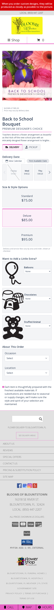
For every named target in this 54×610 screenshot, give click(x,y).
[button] (27, 542)
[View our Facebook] (19, 487)
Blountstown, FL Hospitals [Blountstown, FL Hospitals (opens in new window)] (27, 578)
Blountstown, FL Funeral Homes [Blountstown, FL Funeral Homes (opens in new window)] (26, 573)
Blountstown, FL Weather (21, 583)
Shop (13, 40)
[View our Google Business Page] (24, 487)
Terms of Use (27, 598)
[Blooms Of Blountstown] (27, 26)
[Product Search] (27, 419)
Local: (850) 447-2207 (27, 509)
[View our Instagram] (29, 487)
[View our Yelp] (35, 487)
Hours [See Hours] (45, 607)
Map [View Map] (27, 607)
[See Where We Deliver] (27, 435)
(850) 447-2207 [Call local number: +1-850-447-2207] (35, 12)
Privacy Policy (14, 593)
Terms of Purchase (36, 593)
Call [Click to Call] (9, 607)
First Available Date (38, 161)
